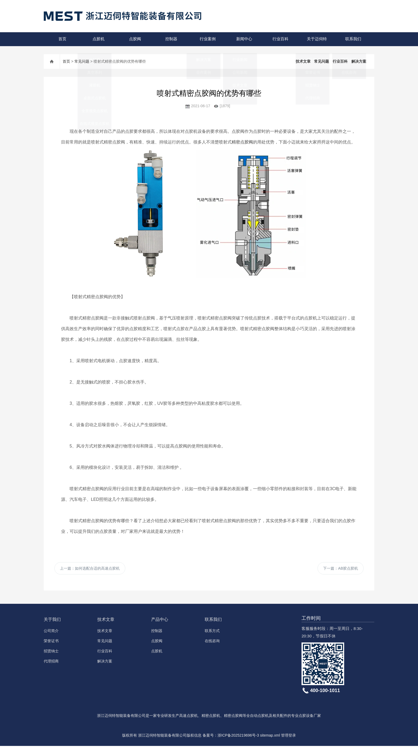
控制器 (171, 39)
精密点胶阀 (242, 142)
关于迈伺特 (316, 39)
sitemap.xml (270, 736)
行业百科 (280, 39)
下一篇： (340, 569)
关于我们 (52, 620)
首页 (62, 39)
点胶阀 (134, 39)
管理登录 (288, 736)
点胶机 (98, 39)
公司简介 (51, 632)
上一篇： (90, 569)
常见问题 (81, 61)
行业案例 (207, 39)
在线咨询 (212, 642)
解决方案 (358, 61)
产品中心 (159, 620)
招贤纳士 (51, 652)
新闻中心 (244, 39)
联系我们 (353, 39)
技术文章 (303, 61)
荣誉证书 (51, 642)
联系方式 (212, 632)
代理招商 (51, 662)
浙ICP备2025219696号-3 (238, 736)
